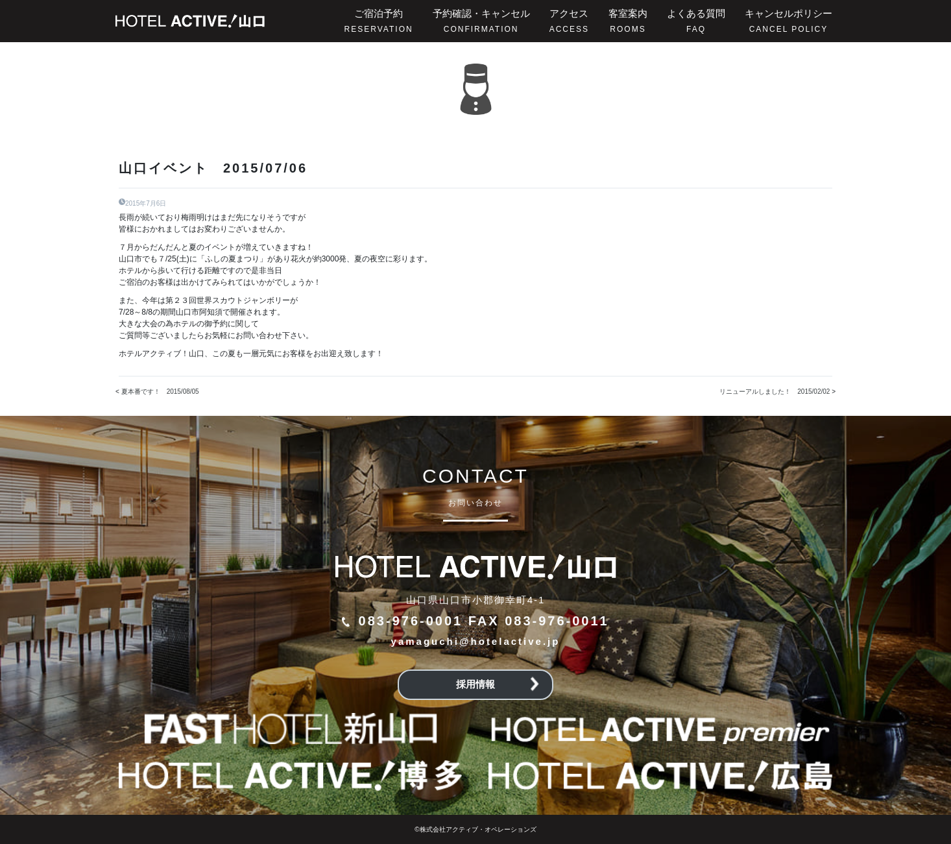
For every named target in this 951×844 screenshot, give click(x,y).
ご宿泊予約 (378, 21)
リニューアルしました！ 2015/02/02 (774, 391)
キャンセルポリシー (788, 21)
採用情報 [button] (497, 684)
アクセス (569, 21)
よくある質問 (696, 21)
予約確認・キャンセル (481, 21)
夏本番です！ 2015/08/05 (160, 391)
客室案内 (627, 21)
